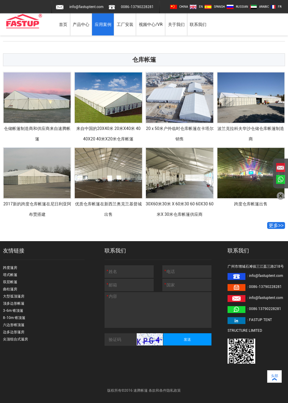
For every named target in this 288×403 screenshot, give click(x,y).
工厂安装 (125, 24)
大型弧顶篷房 (13, 296)
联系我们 (198, 24)
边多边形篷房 (13, 332)
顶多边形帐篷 (13, 303)
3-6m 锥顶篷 (13, 311)
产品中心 (81, 24)
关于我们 (176, 24)
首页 (63, 24)
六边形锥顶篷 (13, 325)
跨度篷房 (10, 268)
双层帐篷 (10, 282)
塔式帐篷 (10, 275)
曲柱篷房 (10, 289)
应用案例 (103, 24)
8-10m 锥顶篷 (14, 318)
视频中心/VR (151, 24)
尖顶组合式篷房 (15, 339)
